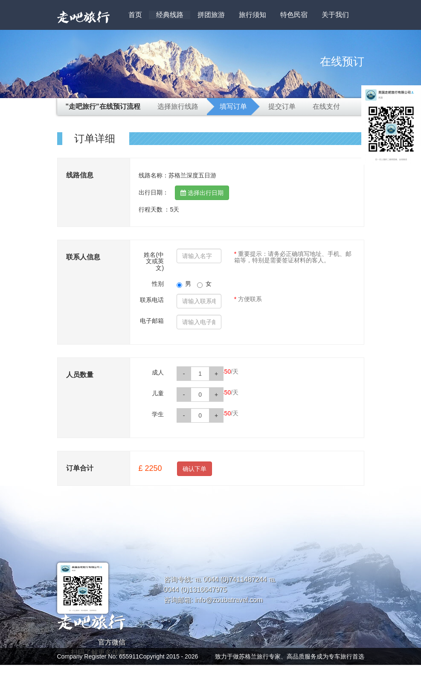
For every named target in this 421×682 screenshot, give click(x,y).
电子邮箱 (152, 320)
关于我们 (335, 14)
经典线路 (169, 14)
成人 (158, 372)
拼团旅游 (211, 14)
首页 (135, 14)
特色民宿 (294, 14)
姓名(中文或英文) (154, 261)
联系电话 (152, 299)
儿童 (158, 393)
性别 (158, 283)
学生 (158, 414)
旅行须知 (252, 14)
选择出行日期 (202, 192)
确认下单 (194, 468)
